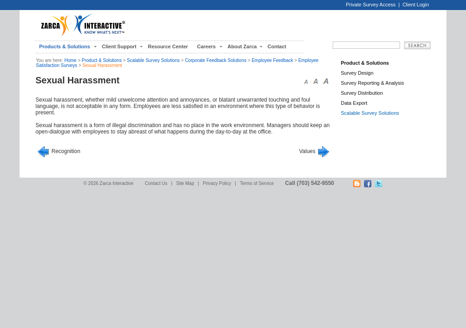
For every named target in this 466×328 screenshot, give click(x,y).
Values (307, 151)
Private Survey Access (370, 4)
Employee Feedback (272, 60)
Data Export (354, 103)
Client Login (415, 4)
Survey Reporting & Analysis (372, 83)
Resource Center (168, 46)
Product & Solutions (102, 60)
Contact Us (156, 183)
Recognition (65, 151)
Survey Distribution (362, 93)
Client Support (119, 46)
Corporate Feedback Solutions (215, 60)
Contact (277, 46)
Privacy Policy (217, 183)
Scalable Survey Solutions (153, 60)
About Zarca (242, 46)
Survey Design (357, 73)
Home (70, 60)
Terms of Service (257, 183)
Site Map (185, 183)
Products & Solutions (64, 46)
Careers (206, 46)
